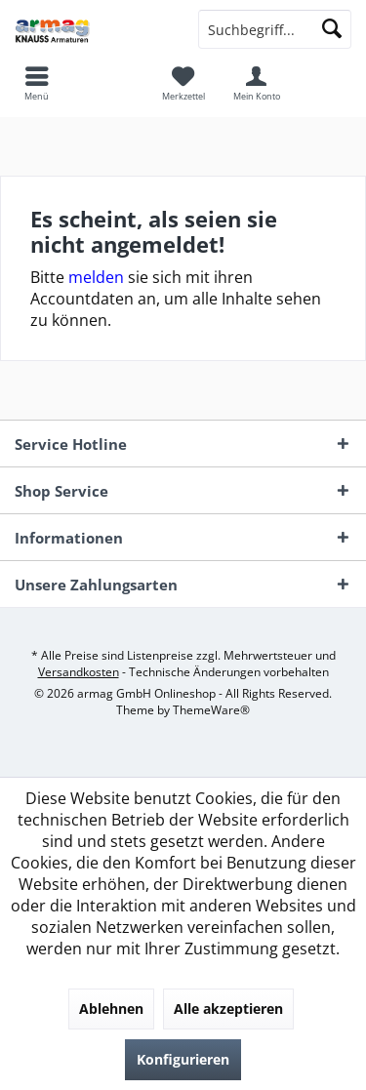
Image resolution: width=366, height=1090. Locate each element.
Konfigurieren (183, 1059)
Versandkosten (78, 672)
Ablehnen (111, 1008)
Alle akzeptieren (228, 1008)
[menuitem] (183, 83)
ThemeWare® (211, 710)
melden (96, 277)
